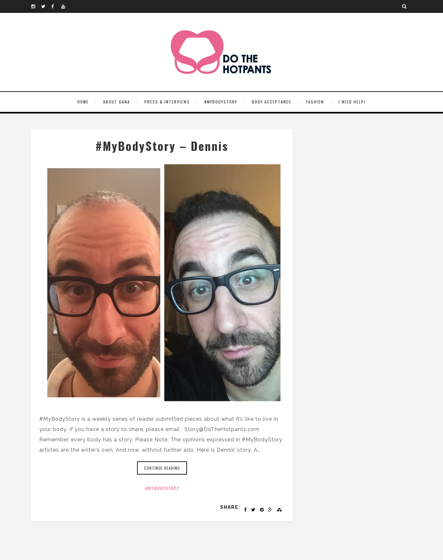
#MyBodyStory (220, 101)
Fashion (315, 101)
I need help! (352, 101)
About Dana (116, 101)
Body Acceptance (271, 101)
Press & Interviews (167, 101)
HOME (83, 101)
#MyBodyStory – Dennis (161, 145)
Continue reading (162, 468)
